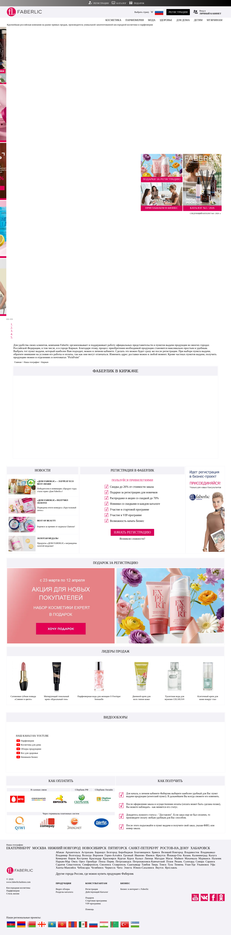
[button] (7, 319)
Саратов (60, 864)
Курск (130, 858)
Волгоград (75, 855)
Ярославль (171, 867)
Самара (200, 861)
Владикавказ (208, 852)
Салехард (189, 861)
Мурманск (204, 858)
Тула (170, 864)
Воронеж (98, 855)
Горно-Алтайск (113, 855)
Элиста (128, 867)
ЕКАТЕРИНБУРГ (18, 848)
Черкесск (110, 867)
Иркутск (161, 855)
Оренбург (91, 861)
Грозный (128, 855)
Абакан (60, 852)
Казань (187, 855)
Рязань (178, 861)
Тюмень (178, 864)
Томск (162, 864)
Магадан (159, 858)
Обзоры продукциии (31, 748)
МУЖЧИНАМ (214, 20)
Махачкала (191, 858)
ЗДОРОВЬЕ (166, 20)
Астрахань (87, 852)
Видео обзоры (63, 889)
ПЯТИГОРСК (117, 848)
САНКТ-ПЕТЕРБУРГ (144, 848)
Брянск (156, 852)
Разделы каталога (64, 892)
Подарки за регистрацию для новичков (134, 492)
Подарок (89, 897)
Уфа (212, 864)
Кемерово (61, 858)
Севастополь (73, 864)
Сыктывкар (133, 864)
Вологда (86, 855)
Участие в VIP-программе (126, 515)
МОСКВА (39, 848)
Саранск (210, 861)
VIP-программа (93, 903)
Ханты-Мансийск (66, 867)
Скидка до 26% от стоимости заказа (132, 486)
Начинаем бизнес (29, 757)
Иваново (139, 855)
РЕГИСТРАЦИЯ (178, 12)
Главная (17, 362)
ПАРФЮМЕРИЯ (134, 20)
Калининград (199, 855)
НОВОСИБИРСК (94, 848)
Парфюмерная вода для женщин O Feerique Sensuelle (99, 698)
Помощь (89, 909)
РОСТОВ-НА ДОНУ (174, 848)
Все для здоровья (29, 753)
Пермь (110, 861)
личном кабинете (104, 351)
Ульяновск (203, 864)
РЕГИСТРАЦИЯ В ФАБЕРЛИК (132, 470)
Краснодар (95, 858)
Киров (71, 858)
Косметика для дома (31, 744)
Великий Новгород (172, 852)
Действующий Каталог (96, 892)
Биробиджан (126, 852)
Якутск (159, 867)
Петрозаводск (123, 861)
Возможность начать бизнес (127, 520)
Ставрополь (119, 864)
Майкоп (178, 858)
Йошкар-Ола (174, 855)
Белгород (112, 852)
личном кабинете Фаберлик (156, 793)
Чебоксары (83, 867)
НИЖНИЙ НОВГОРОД (64, 848)
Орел (82, 861)
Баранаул (100, 852)
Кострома (82, 858)
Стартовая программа (96, 900)
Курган (122, 858)
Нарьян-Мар (63, 861)
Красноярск (109, 858)
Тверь (154, 864)
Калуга (213, 855)
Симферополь (90, 864)
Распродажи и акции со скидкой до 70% (134, 498)
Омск (74, 861)
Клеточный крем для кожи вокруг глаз (207, 698)
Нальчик (216, 858)
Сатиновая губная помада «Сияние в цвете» (23, 698)
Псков (169, 861)
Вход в (210, 12)
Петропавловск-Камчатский (149, 861)
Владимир (61, 855)
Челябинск (97, 867)
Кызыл (139, 858)
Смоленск (105, 864)
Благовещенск (142, 852)
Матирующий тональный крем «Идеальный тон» (56, 698)
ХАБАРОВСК (200, 848)
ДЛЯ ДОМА (183, 20)
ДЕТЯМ (198, 20)
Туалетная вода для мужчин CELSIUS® (174, 698)
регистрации (170, 351)
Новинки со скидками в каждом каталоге (135, 503)
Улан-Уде (190, 864)
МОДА (152, 20)
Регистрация (91, 889)
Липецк (148, 858)
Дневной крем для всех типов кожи (141, 698)
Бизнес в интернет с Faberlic (134, 889)
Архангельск (73, 852)
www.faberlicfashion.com (18, 882)
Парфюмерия (27, 740)
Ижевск (150, 855)
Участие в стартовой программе (129, 509)
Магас (169, 858)
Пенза (102, 861)
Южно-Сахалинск (143, 867)
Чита (119, 867)
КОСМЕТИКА (113, 20)
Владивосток (191, 852)
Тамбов (145, 864)
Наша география (31, 362)
